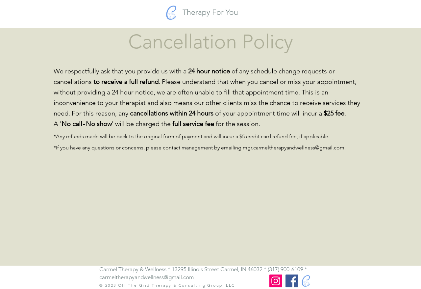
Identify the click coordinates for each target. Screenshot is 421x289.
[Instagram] (275, 281)
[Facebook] (291, 281)
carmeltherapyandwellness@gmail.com (146, 277)
